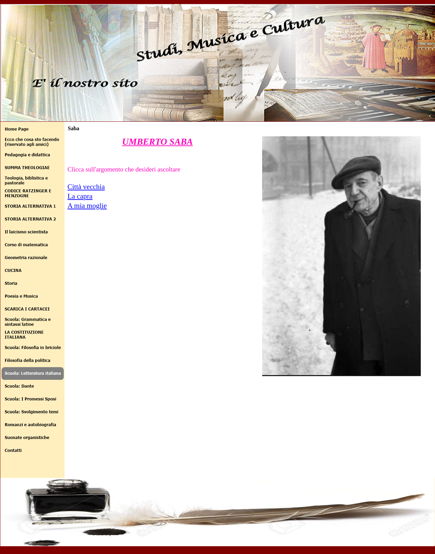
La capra (80, 196)
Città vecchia (86, 187)
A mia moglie (87, 206)
